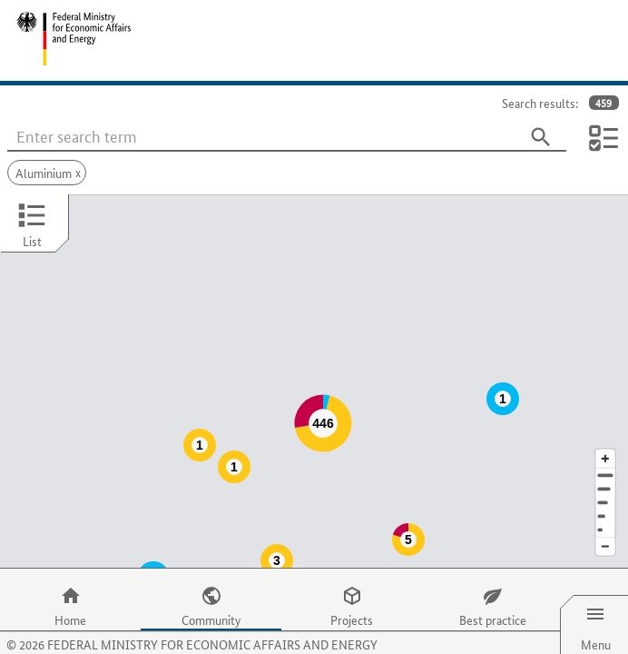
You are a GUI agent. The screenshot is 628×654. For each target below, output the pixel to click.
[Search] (541, 137)
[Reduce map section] (605, 510)
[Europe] (605, 493)
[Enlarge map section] (605, 421)
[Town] (605, 453)
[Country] (605, 480)
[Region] (605, 466)
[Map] (314, 363)
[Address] (605, 439)
